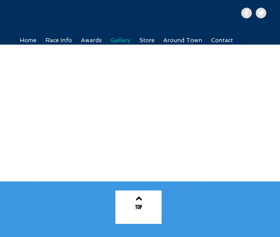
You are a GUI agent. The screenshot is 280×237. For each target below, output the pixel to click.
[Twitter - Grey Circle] (261, 13)
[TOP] (138, 207)
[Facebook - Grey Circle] (246, 13)
